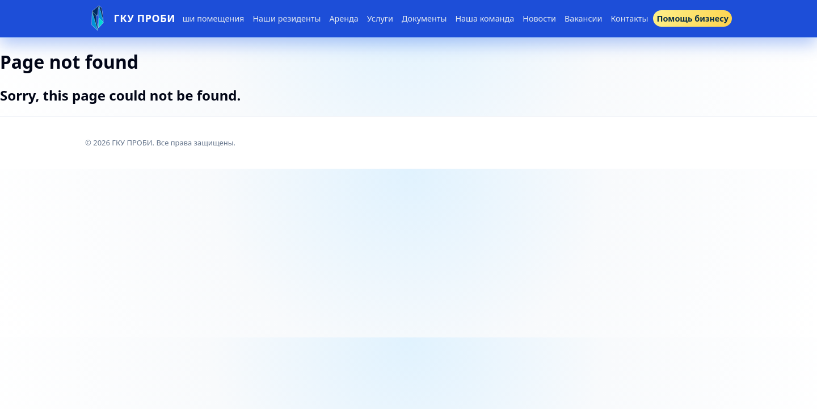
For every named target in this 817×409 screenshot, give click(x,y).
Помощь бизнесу (692, 18)
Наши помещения (208, 18)
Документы (424, 18)
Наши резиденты (286, 18)
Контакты (629, 18)
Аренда (343, 18)
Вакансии (584, 18)
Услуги (380, 18)
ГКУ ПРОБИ (145, 18)
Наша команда (484, 18)
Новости (539, 18)
